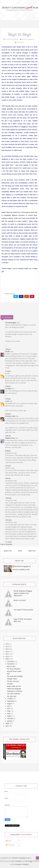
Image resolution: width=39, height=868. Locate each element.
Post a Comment (6, 544)
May (9, 711)
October (10, 699)
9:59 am (8, 478)
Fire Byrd (8, 388)
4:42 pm (8, 386)
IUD (31, 64)
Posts (8, 841)
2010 (7, 656)
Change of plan (12, 679)
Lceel (7, 401)
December (11, 661)
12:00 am (8, 498)
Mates (9, 268)
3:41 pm (8, 466)
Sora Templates (16, 861)
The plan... (10, 684)
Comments (10, 845)
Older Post (31, 551)
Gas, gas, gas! (11, 696)
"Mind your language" (14, 689)
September (11, 701)
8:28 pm (8, 451)
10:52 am (8, 520)
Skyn (11, 165)
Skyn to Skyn (11, 666)
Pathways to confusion (14, 691)
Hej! (8, 674)
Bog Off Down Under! (14, 671)
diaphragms (23, 79)
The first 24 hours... (13, 681)
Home (20, 551)
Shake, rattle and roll (14, 686)
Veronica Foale (10, 416)
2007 (7, 726)
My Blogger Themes (32, 861)
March (9, 716)
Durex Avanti (21, 109)
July (8, 706)
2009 (7, 659)
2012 (7, 651)
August (9, 704)
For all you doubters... (14, 669)
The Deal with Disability (15, 676)
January (10, 721)
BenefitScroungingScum (23, 566)
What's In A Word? (20, 600)
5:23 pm (8, 414)
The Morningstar (10, 323)
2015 (7, 644)
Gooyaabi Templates (22, 864)
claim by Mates (9, 254)
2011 (7, 654)
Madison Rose (10, 438)
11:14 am (8, 542)
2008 (7, 723)
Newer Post (8, 551)
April (9, 713)
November (11, 664)
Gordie (7, 352)
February (10, 718)
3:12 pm (8, 371)
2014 (7, 647)
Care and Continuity (13, 694)
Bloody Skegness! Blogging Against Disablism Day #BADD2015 (23, 593)
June (9, 708)
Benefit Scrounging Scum (20, 858)
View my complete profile (21, 569)
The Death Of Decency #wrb (23, 610)
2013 (7, 649)
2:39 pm (8, 349)
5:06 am (8, 436)
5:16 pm (8, 399)
